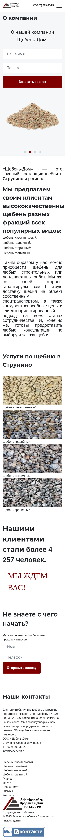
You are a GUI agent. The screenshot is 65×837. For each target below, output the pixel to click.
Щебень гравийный (15, 766)
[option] (32, 116)
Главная (8, 778)
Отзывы (8, 791)
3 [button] (35, 152)
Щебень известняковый (18, 762)
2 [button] (30, 152)
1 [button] (25, 152)
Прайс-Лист (10, 786)
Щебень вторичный (15, 770)
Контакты (9, 795)
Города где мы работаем (18, 812)
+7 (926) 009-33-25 (43, 5)
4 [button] (40, 152)
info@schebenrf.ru (14, 751)
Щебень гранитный (15, 774)
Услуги (7, 782)
